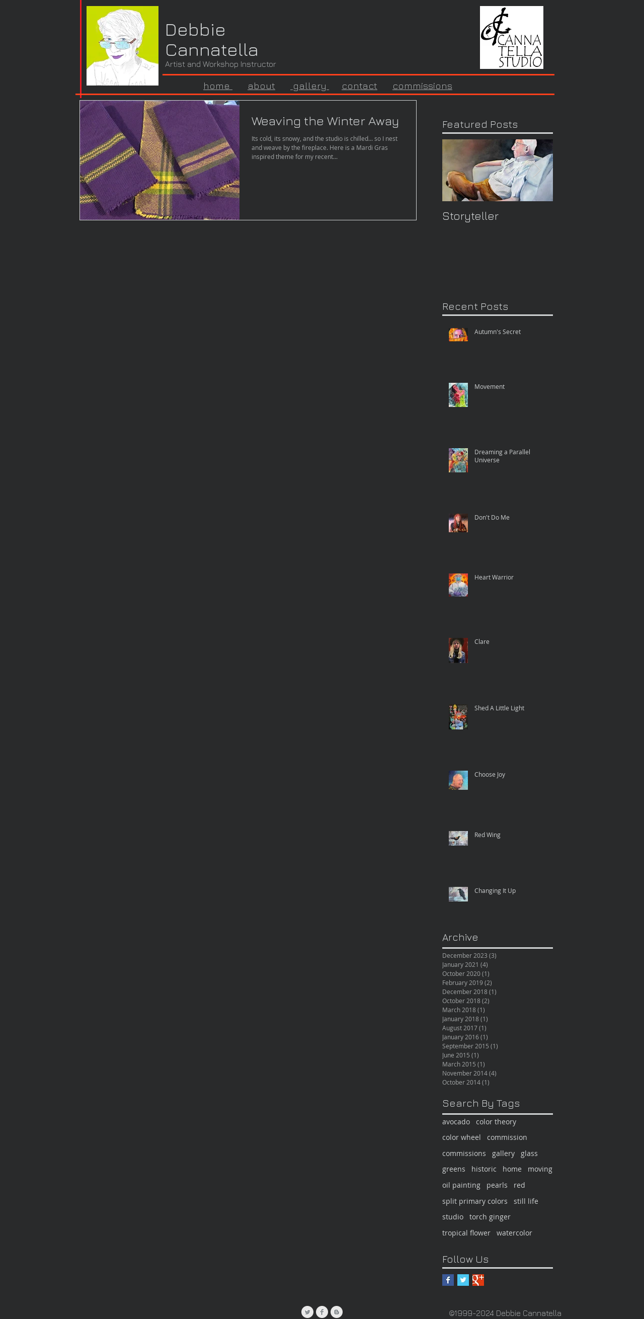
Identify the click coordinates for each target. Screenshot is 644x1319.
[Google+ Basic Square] (478, 1280)
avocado (456, 1121)
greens (453, 1169)
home (512, 1169)
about (261, 85)
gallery (309, 85)
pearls (497, 1185)
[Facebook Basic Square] (448, 1280)
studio (452, 1216)
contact (359, 85)
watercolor (514, 1233)
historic (484, 1169)
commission (507, 1137)
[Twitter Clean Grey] (307, 1312)
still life (526, 1201)
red (519, 1185)
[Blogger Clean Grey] (337, 1312)
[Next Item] (536, 170)
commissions (422, 85)
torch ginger (490, 1216)
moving (540, 1169)
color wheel (461, 1137)
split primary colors (475, 1201)
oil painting (461, 1185)
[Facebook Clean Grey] (322, 1312)
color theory (496, 1121)
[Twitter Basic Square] (463, 1280)
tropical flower (466, 1233)
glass (529, 1153)
